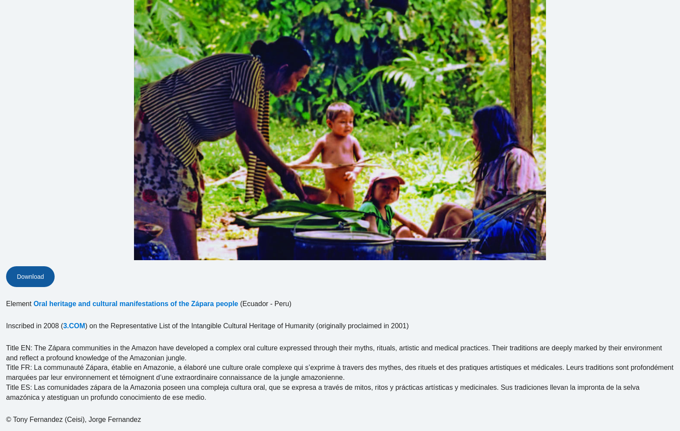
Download (30, 276)
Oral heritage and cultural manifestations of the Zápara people (135, 303)
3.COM (74, 326)
